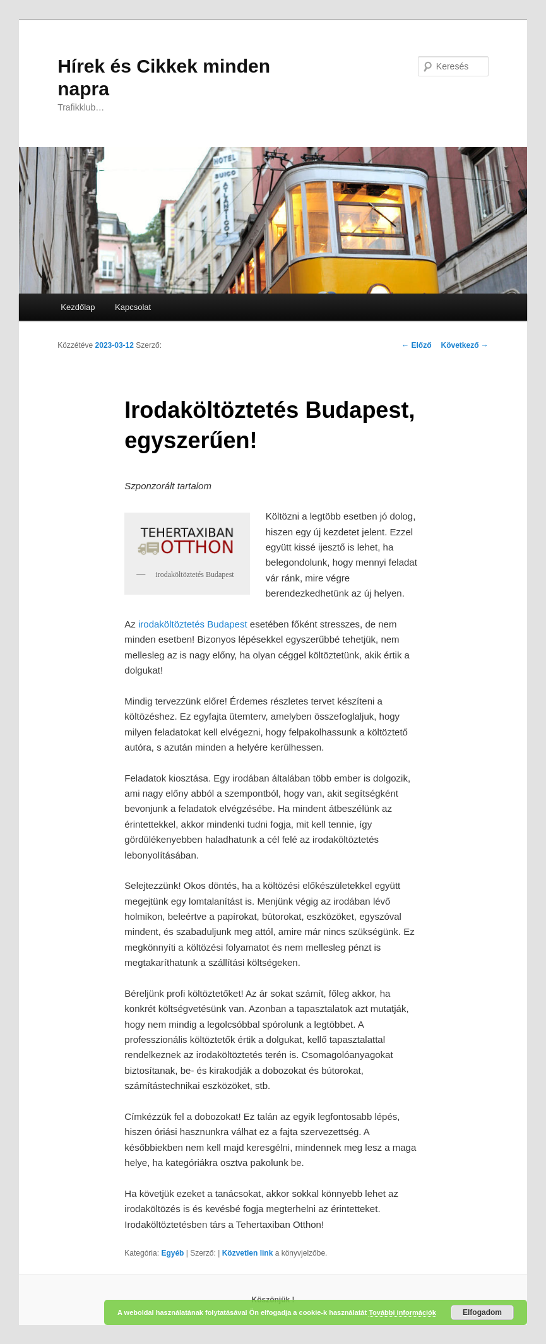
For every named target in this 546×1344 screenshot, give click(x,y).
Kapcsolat (133, 307)
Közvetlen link (248, 1253)
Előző (416, 345)
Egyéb (172, 1253)
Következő (464, 345)
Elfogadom (482, 1312)
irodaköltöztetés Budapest (192, 624)
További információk (402, 1312)
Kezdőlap (78, 307)
